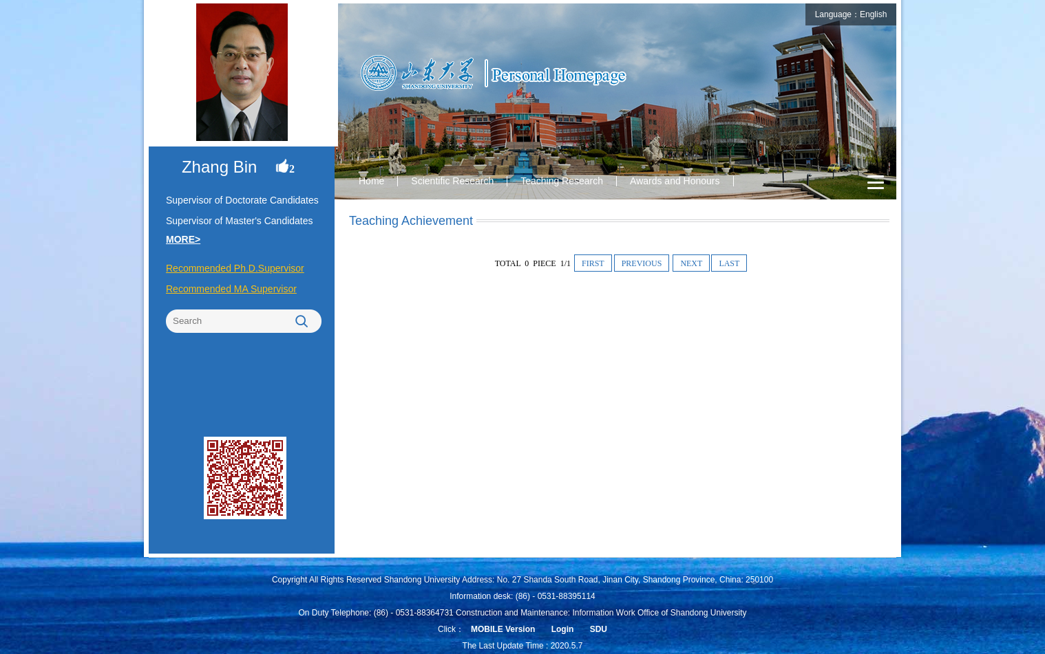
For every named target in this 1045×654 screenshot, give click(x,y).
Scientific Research (452, 180)
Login (562, 629)
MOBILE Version (503, 629)
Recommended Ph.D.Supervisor (235, 268)
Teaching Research (561, 180)
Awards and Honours (674, 180)
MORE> (183, 239)
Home (371, 180)
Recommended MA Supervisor (231, 288)
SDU (598, 629)
